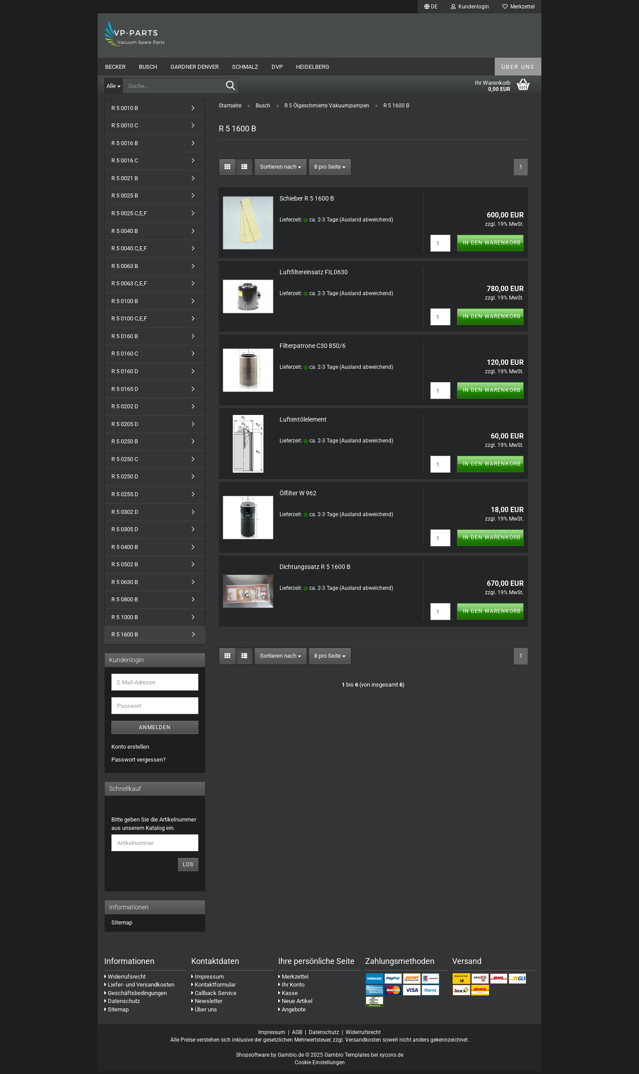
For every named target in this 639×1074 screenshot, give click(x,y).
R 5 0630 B (124, 584)
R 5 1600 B (124, 637)
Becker (115, 66)
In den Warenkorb (492, 245)
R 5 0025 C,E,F (129, 216)
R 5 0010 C (124, 128)
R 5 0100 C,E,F (129, 321)
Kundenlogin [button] (470, 7)
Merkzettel (518, 7)
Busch (148, 66)
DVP (277, 66)
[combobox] (280, 169)
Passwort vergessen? (138, 762)
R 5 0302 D (124, 514)
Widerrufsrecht (125, 979)
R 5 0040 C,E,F (129, 251)
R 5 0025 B (124, 198)
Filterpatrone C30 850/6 (313, 348)
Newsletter (206, 1004)
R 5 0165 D (124, 391)
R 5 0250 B (124, 444)
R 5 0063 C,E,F (129, 286)
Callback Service (214, 995)
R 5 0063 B (124, 268)
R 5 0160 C (124, 356)
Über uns (518, 66)
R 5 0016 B (124, 145)
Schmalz (245, 66)
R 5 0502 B (124, 567)
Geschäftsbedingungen (135, 995)
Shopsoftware (252, 1058)
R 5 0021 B (124, 181)
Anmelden (155, 730)
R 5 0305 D (124, 532)
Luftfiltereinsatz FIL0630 (314, 274)
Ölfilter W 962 (298, 495)
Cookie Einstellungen (320, 1065)
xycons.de (391, 1058)
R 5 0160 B (124, 339)
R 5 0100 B (124, 303)
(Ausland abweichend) (366, 222)
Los (188, 868)
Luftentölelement (303, 422)
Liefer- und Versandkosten (139, 987)
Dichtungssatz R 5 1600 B (315, 569)
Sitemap (121, 925)
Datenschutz (122, 1004)
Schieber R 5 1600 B (307, 201)
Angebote (292, 1012)
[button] (431, 6)
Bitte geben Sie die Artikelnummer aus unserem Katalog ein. (153, 826)
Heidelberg (312, 66)
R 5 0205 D (124, 426)
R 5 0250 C (124, 461)
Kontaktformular (213, 987)
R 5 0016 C (124, 163)
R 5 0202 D (124, 409)
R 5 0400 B (124, 549)
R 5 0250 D (124, 479)
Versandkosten (363, 1042)
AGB (297, 1035)
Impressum (207, 979)
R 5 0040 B (124, 233)
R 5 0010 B (124, 110)
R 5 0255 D (124, 497)
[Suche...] (113, 86)
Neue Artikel (295, 1004)
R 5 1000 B (124, 619)
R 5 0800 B (124, 602)
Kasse (288, 995)
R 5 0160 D (124, 374)
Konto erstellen (130, 749)
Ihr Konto (291, 987)
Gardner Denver (194, 66)
